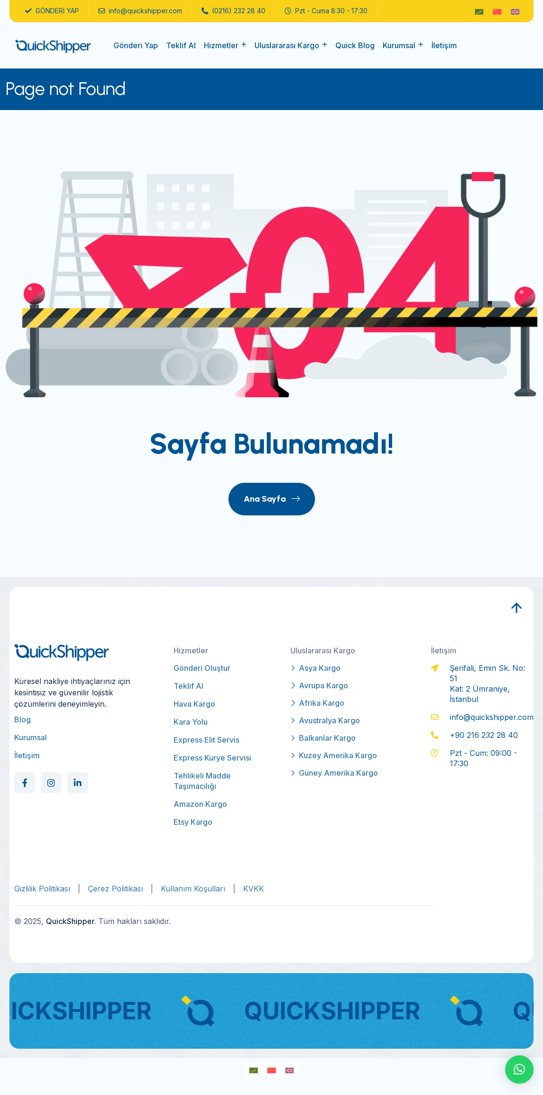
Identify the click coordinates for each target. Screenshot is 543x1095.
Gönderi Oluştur (202, 668)
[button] (519, 1069)
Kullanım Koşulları (193, 888)
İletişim (444, 45)
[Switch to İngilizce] (515, 11)
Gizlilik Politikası (42, 888)
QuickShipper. (71, 921)
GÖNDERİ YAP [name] (52, 11)
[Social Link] (24, 782)
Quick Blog (355, 45)
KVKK (253, 888)
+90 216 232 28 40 (484, 735)
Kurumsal (399, 45)
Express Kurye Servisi (212, 757)
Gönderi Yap (136, 45)
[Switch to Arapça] (479, 11)
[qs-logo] (53, 45)
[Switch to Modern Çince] (497, 11)
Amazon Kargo (200, 804)
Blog (22, 719)
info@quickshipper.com (492, 717)
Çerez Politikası (115, 888)
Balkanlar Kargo (323, 738)
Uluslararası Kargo (286, 45)
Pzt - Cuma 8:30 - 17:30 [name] (326, 11)
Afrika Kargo (317, 703)
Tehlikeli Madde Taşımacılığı (202, 781)
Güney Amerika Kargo (334, 773)
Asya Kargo (315, 668)
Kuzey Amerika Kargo (333, 755)
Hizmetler (221, 45)
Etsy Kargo (193, 822)
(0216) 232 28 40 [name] (233, 11)
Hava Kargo (194, 704)
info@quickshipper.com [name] (140, 11)
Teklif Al (181, 45)
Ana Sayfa (272, 499)
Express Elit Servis (206, 739)
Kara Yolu (191, 722)
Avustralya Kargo (325, 720)
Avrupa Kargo (319, 685)
